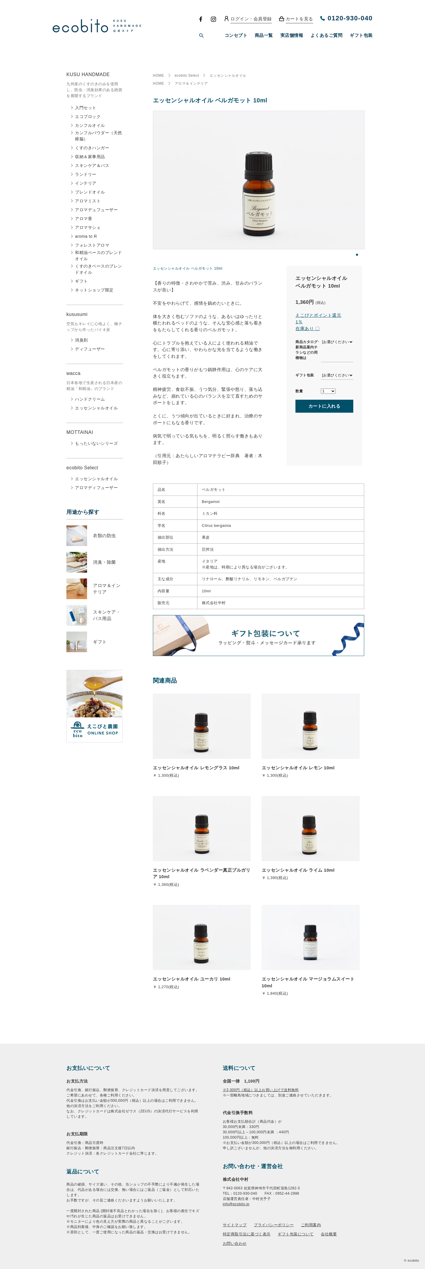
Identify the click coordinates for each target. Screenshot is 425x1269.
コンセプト (236, 35)
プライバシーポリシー (274, 1225)
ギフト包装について (296, 1234)
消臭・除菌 (104, 562)
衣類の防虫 (104, 535)
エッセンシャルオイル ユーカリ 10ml (192, 978)
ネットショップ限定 (94, 290)
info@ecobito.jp (236, 1204)
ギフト (81, 281)
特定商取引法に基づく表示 (247, 1234)
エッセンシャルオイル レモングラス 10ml (196, 767)
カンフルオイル (90, 125)
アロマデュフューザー (96, 209)
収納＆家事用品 (90, 156)
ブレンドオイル (90, 192)
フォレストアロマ (92, 245)
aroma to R (86, 236)
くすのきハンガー (92, 147)
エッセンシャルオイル (96, 408)
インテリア (86, 183)
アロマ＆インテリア (191, 83)
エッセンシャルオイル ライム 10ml (298, 870)
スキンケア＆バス (92, 165)
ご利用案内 (311, 1225)
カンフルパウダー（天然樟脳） (98, 135)
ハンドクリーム (90, 399)
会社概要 (329, 1234)
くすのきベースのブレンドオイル (98, 269)
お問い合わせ (235, 1243)
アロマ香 (83, 218)
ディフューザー (90, 349)
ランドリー (86, 174)
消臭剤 (81, 340)
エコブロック (88, 116)
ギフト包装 (361, 35)
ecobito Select (187, 75)
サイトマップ (235, 1225)
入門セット (86, 107)
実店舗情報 (291, 35)
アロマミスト (88, 201)
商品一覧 (264, 35)
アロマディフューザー (96, 487)
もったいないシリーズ (96, 443)
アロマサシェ (88, 227)
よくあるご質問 (326, 35)
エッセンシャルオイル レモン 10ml (298, 767)
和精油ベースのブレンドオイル (98, 255)
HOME (158, 75)
